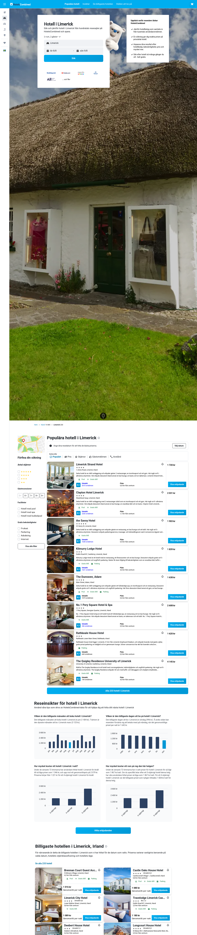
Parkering (25, 532)
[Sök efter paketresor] (4, 29)
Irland (43, 425)
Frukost (24, 528)
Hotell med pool (28, 508)
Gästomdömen (98, 456)
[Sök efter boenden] (4, 18)
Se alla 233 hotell (43, 863)
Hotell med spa (28, 512)
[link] (31, 546)
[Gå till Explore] (4, 35)
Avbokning (26, 535)
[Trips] (4, 43)
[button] (5, 4)
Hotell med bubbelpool (31, 516)
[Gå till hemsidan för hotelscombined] (20, 4)
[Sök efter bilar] (4, 23)
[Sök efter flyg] (4, 12)
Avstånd (115, 456)
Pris (67, 456)
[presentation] (99, 438)
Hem (36, 425)
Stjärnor (80, 456)
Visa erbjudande (177, 484)
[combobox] (52, 36)
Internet (25, 539)
